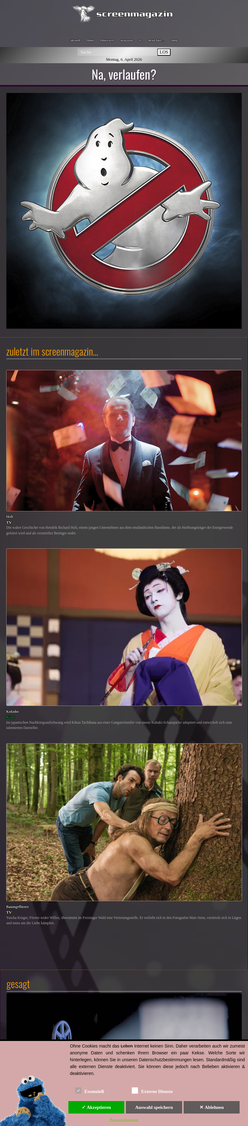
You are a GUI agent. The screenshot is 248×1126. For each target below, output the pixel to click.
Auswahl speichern (154, 1107)
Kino (10, 717)
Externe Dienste (152, 1090)
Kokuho (12, 712)
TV (9, 522)
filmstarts (107, 40)
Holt (9, 517)
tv (140, 40)
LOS (164, 52)
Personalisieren (124, 1120)
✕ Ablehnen (212, 1107)
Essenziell (89, 1090)
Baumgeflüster (17, 907)
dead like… (156, 40)
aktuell (75, 40)
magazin (127, 40)
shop (174, 40)
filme (90, 40)
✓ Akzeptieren (96, 1107)
